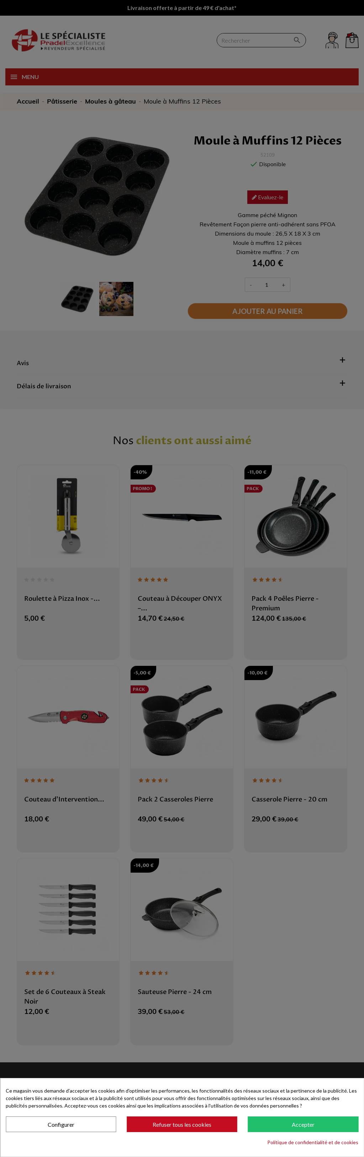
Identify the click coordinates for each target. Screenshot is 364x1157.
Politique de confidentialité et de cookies (312, 1142)
